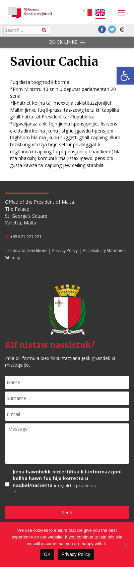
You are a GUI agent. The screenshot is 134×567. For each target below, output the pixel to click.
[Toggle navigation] (120, 13)
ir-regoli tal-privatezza (75, 485)
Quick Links (67, 42)
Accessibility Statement (104, 251)
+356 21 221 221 (26, 237)
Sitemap (12, 257)
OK (47, 554)
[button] (125, 76)
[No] (125, 544)
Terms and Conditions (26, 251)
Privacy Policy (65, 251)
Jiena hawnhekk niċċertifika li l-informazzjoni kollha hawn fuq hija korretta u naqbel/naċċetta (71, 482)
